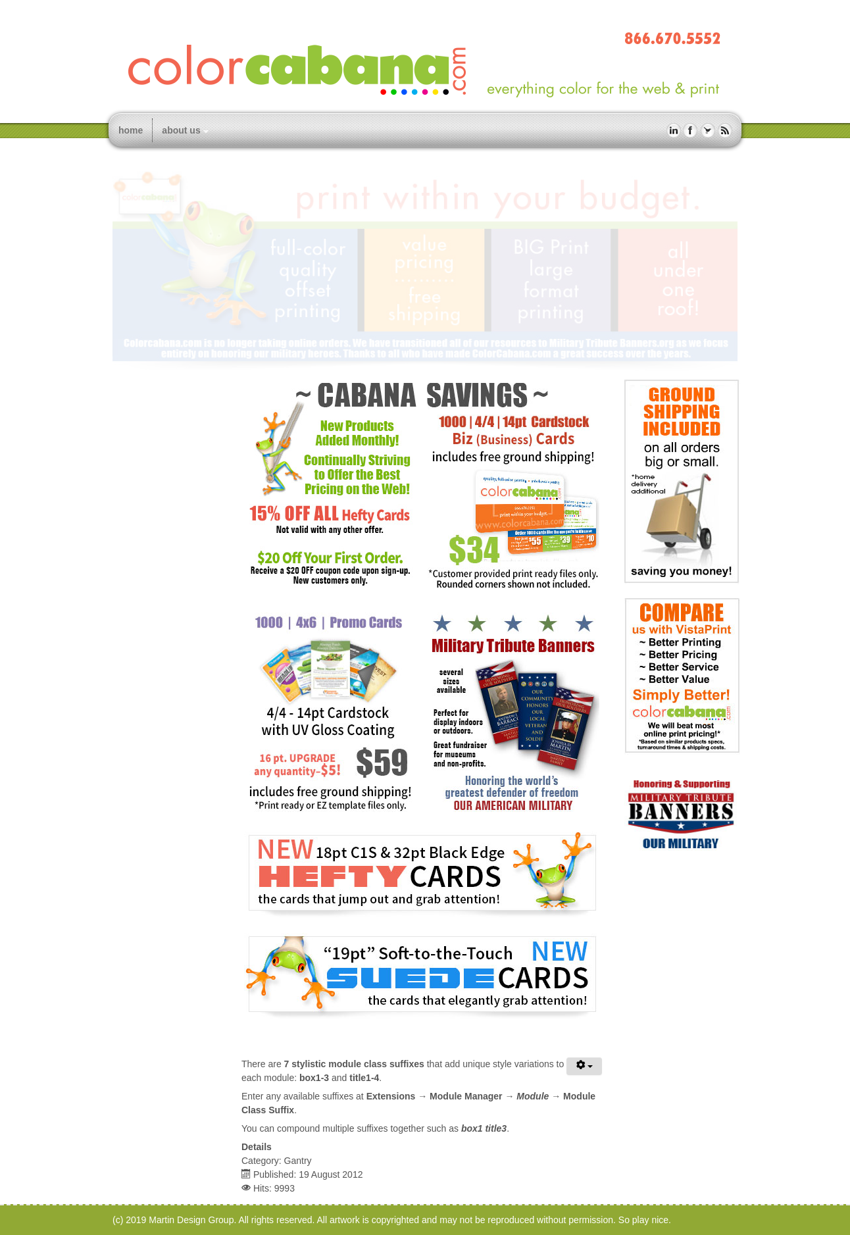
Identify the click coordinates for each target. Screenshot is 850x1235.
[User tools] (584, 1066)
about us (181, 130)
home (130, 130)
